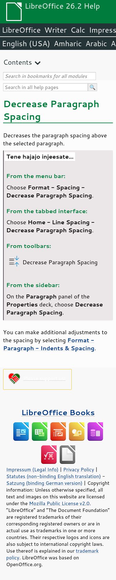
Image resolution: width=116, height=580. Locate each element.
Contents (17, 62)
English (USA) (26, 43)
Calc (78, 30)
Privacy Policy (78, 469)
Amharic (68, 43)
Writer (55, 30)
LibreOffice (21, 30)
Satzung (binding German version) (44, 483)
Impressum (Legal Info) (32, 469)
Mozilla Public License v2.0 (59, 503)
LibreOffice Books (58, 412)
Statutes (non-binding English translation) (53, 476)
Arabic (96, 43)
